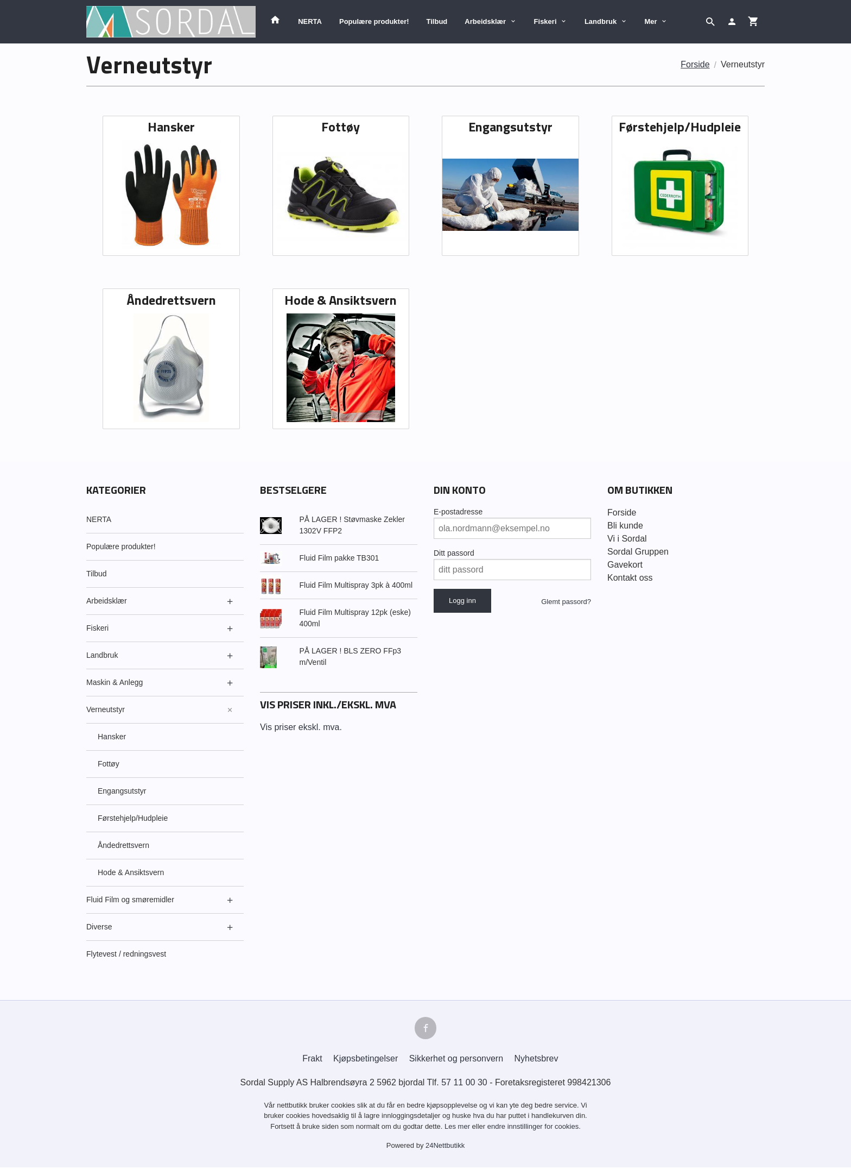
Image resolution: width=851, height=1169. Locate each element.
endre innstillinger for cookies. (534, 1128)
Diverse (99, 926)
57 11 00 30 (464, 1084)
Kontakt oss (630, 577)
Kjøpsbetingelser (365, 1060)
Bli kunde (625, 525)
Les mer (458, 1128)
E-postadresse (458, 511)
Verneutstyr (105, 709)
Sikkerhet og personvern (456, 1060)
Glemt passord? (566, 602)
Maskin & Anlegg (114, 682)
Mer (651, 21)
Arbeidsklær (485, 21)
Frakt (312, 1060)
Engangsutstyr (122, 791)
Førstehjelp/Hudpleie (133, 818)
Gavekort (625, 564)
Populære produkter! (374, 21)
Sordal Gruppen (638, 551)
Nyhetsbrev (536, 1060)
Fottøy (108, 763)
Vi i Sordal (627, 538)
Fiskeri (545, 21)
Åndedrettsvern (123, 845)
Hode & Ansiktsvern (131, 872)
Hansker (112, 736)
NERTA (310, 21)
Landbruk (601, 21)
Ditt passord (454, 553)
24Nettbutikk (445, 1147)
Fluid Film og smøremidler (130, 899)
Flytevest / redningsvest (126, 954)
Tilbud (437, 21)
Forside (695, 64)
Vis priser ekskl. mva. (301, 727)
